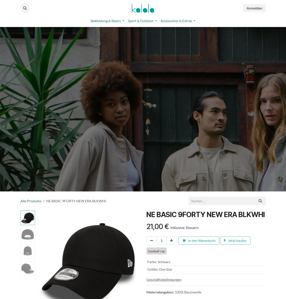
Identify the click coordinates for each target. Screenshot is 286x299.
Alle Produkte (30, 201)
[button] (25, 8)
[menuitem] (107, 20)
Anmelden (254, 8)
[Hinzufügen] (171, 240)
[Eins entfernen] (151, 240)
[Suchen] (260, 201)
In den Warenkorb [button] (198, 240)
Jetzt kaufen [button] (235, 240)
